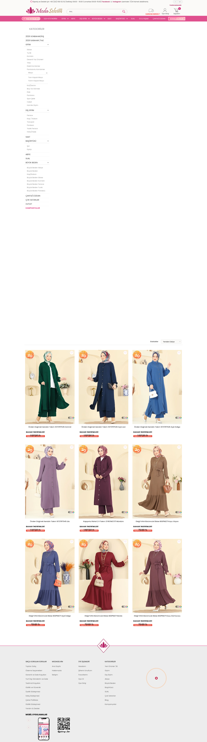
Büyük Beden (110, 683)
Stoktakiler (152, 342)
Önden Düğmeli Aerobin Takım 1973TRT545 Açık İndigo (157, 427)
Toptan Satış (31, 666)
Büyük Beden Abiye (35, 167)
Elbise (29, 49)
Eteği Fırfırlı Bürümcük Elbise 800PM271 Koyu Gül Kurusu (157, 616)
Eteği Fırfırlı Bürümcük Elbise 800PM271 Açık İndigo (50, 616)
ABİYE (73, 19)
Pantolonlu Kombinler (36, 69)
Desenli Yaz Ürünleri (35, 59)
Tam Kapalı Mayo (35, 77)
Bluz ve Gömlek (33, 88)
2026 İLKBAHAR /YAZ (35, 40)
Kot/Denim (31, 85)
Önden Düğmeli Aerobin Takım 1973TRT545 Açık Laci (103, 427)
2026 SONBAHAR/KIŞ (35, 36)
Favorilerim (83, 674)
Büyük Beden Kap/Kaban (32, 172)
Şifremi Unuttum (85, 670)
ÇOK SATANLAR (32, 200)
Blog (107, 700)
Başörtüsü (109, 687)
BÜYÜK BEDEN (97, 19)
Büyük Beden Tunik (35, 187)
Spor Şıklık (31, 98)
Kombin (30, 56)
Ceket (29, 102)
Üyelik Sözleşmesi (33, 691)
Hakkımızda (57, 670)
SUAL (132, 19)
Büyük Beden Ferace (35, 184)
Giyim (107, 670)
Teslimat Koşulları (33, 683)
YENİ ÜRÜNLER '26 (32, 19)
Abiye (107, 679)
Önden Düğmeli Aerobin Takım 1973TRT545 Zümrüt (49, 427)
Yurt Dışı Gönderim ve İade (37, 679)
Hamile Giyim (32, 105)
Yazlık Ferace (32, 128)
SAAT (110, 19)
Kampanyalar (110, 704)
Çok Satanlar (110, 696)
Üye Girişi (82, 683)
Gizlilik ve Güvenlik (33, 687)
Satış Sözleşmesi (32, 696)
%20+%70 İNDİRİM (50, 19)
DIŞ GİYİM (83, 19)
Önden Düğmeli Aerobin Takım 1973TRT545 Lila (50, 521)
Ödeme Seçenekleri (34, 670)
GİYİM (64, 19)
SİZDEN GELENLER (176, 19)
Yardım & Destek (32, 708)
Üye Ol (81, 679)
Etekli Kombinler (33, 66)
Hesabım (82, 666)
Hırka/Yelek (31, 132)
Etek (28, 92)
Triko (29, 63)
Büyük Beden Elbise (35, 177)
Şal (28, 146)
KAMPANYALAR (33, 208)
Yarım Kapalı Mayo (36, 80)
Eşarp (29, 149)
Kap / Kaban (32, 118)
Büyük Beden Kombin (36, 181)
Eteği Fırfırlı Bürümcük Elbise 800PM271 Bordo (103, 616)
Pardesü (30, 125)
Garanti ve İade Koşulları (36, 674)
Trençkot (30, 122)
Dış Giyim (109, 674)
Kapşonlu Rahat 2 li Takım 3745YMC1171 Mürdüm (103, 521)
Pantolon (30, 95)
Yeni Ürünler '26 (111, 666)
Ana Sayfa (56, 666)
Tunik (29, 53)
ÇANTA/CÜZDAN (159, 19)
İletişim (55, 674)
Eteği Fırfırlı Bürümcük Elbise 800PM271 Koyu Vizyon (157, 521)
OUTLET (29, 204)
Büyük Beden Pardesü (36, 190)
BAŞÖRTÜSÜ (120, 19)
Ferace (30, 115)
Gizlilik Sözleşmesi (33, 704)
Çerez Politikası (32, 700)
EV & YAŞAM (143, 19)
